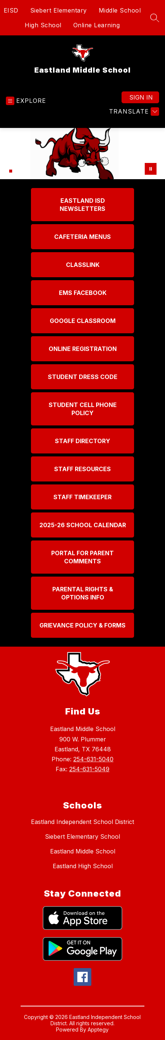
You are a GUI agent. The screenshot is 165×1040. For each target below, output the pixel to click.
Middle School (120, 10)
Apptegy (98, 1029)
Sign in (141, 97)
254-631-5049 (89, 769)
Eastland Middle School (82, 851)
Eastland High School (83, 866)
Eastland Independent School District (82, 821)
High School (43, 25)
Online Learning (96, 25)
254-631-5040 (93, 759)
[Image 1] (6, 172)
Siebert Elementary (58, 10)
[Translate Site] (133, 111)
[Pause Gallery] (151, 169)
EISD (11, 10)
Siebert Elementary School (82, 836)
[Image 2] (10, 171)
